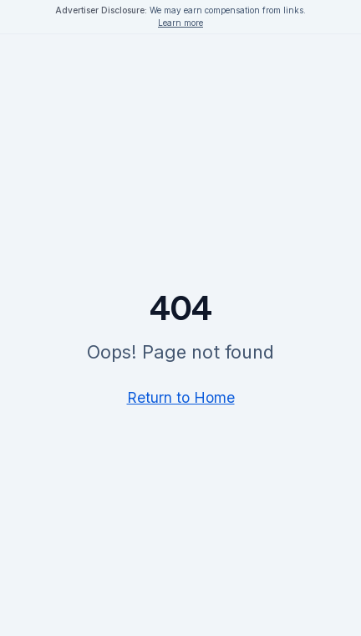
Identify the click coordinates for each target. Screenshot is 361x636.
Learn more (180, 23)
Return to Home (181, 397)
